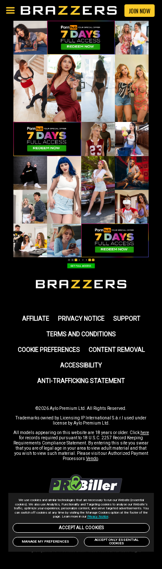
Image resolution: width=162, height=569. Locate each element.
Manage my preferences (45, 541)
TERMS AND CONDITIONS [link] (81, 334)
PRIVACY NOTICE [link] (81, 318)
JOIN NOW (139, 10)
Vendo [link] (92, 458)
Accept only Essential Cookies (117, 541)
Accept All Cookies (81, 527)
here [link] (144, 432)
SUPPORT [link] (126, 318)
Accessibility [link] (81, 365)
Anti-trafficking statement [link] (81, 380)
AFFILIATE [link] (35, 318)
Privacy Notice (97, 516)
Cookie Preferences (49, 349)
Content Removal (117, 349)
